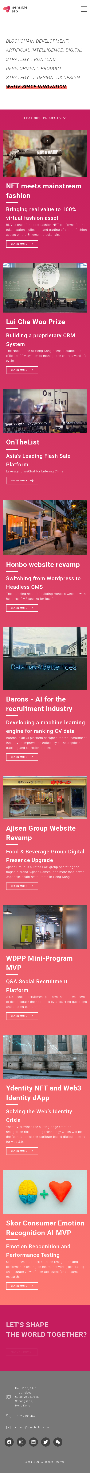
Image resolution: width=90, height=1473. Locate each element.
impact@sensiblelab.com (32, 1427)
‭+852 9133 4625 (26, 1416)
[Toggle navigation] (83, 9)
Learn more (23, 244)
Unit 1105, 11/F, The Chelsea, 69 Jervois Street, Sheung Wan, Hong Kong (27, 1397)
